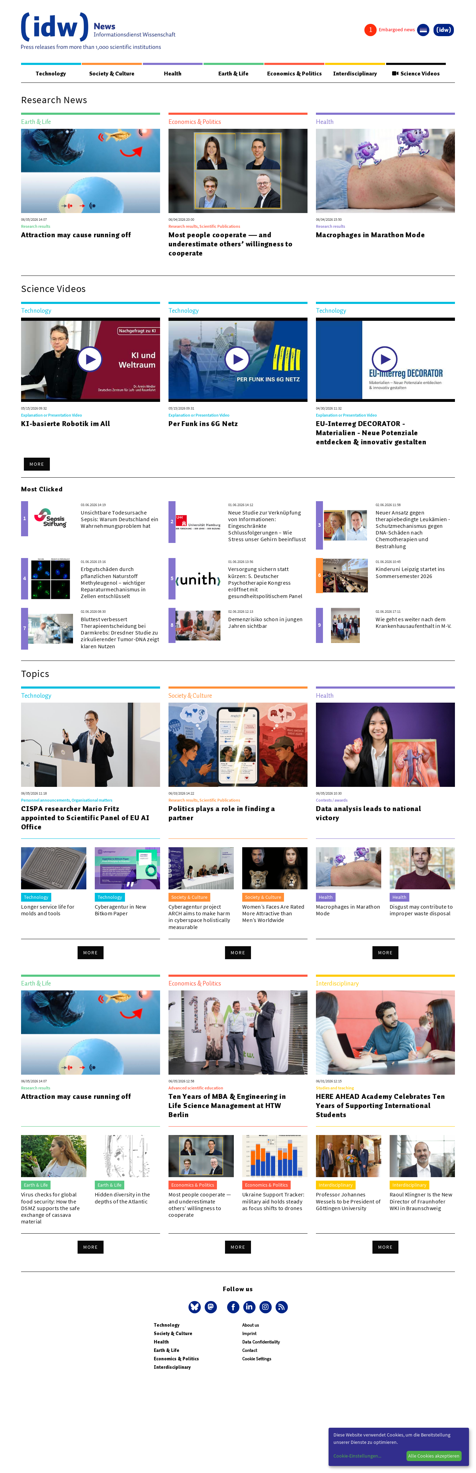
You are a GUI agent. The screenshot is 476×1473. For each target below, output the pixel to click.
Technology (51, 73)
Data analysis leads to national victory (368, 813)
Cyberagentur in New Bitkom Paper (120, 910)
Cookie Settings (256, 1359)
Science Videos (416, 73)
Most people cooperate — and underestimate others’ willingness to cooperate (230, 244)
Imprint (249, 1334)
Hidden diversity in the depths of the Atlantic (122, 1198)
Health (172, 73)
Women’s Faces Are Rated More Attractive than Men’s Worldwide (273, 913)
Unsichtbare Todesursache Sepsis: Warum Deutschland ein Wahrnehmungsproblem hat (119, 519)
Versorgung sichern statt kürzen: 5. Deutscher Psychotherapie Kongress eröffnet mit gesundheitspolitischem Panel (265, 583)
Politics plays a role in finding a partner (221, 813)
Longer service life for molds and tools (47, 910)
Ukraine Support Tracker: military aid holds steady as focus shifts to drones (273, 1201)
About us (250, 1325)
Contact (249, 1351)
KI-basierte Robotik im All (65, 424)
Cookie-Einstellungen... (357, 1456)
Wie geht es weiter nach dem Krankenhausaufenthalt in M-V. (413, 623)
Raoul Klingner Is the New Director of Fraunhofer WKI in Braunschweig (421, 1201)
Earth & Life (233, 73)
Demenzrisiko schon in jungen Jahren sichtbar (265, 623)
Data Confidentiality (261, 1342)
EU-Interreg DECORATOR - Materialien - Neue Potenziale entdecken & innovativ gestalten (371, 433)
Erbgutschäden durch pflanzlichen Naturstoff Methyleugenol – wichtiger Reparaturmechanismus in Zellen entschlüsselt (113, 583)
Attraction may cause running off (76, 235)
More (36, 464)
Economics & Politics (294, 73)
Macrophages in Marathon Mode (370, 235)
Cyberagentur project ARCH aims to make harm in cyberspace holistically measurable (199, 917)
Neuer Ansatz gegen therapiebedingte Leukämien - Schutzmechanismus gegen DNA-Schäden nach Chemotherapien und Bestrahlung (413, 529)
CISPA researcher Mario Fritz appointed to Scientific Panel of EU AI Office (85, 818)
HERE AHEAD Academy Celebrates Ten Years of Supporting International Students (380, 1106)
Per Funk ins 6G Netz (203, 424)
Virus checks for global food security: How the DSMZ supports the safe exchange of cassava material (50, 1208)
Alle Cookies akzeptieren (434, 1456)
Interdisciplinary (355, 73)
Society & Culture (111, 73)
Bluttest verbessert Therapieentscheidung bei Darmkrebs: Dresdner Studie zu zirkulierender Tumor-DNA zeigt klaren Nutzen (120, 633)
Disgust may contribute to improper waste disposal (421, 910)
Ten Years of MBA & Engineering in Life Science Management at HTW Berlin (227, 1106)
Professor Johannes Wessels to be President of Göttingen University (348, 1201)
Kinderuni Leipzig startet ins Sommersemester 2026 (410, 572)
